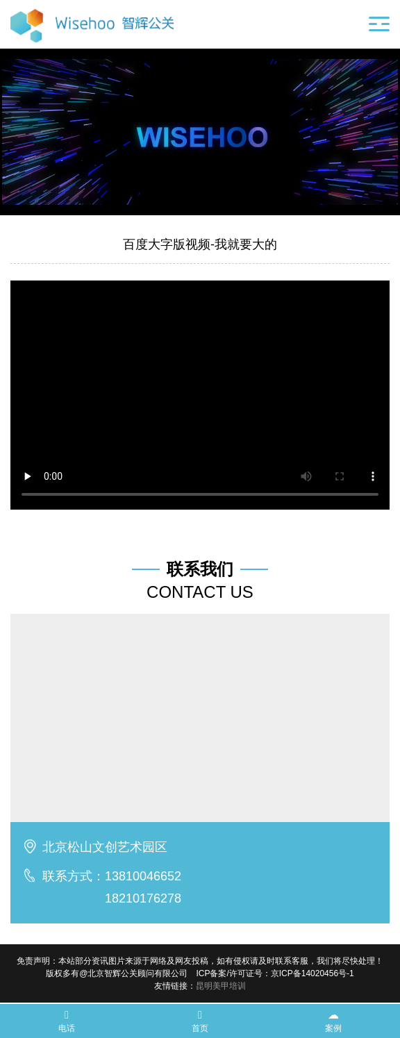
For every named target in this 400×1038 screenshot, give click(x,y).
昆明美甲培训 (221, 986)
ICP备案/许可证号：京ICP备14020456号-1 (274, 973)
